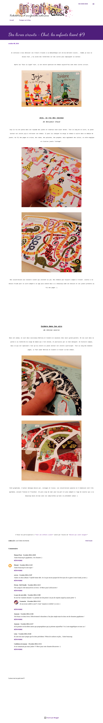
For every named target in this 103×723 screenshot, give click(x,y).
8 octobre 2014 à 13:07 (26, 575)
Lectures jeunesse (22, 541)
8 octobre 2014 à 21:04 (27, 614)
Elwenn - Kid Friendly (20, 585)
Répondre (18, 560)
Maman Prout (18, 555)
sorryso (16, 575)
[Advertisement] (51, 695)
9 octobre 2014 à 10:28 (25, 634)
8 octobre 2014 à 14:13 (34, 585)
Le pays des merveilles (20, 595)
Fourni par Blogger (51, 718)
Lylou (15, 634)
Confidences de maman (20, 644)
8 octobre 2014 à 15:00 (34, 595)
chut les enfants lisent (44, 535)
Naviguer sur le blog (23, 20)
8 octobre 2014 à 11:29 (26, 565)
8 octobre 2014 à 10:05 (29, 555)
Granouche (23, 601)
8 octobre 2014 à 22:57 (27, 624)
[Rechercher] (83, 4)
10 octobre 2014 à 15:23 (34, 601)
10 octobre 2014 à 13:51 (35, 644)
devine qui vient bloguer (78, 535)
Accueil (10, 20)
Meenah (16, 565)
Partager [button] (88, 541)
